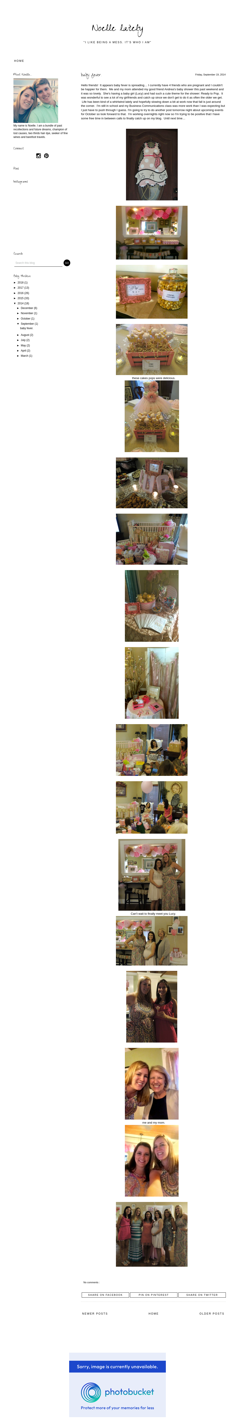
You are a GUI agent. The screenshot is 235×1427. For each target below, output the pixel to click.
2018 (21, 282)
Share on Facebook (105, 1295)
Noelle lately (117, 29)
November (27, 313)
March (25, 355)
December (27, 308)
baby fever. (91, 75)
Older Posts (211, 1313)
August (25, 335)
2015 (21, 298)
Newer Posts (95, 1313)
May (24, 345)
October (26, 318)
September (28, 323)
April (24, 350)
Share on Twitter (202, 1295)
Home (19, 60)
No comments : (91, 1282)
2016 (21, 293)
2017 (21, 287)
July (23, 340)
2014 (21, 303)
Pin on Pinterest (154, 1295)
